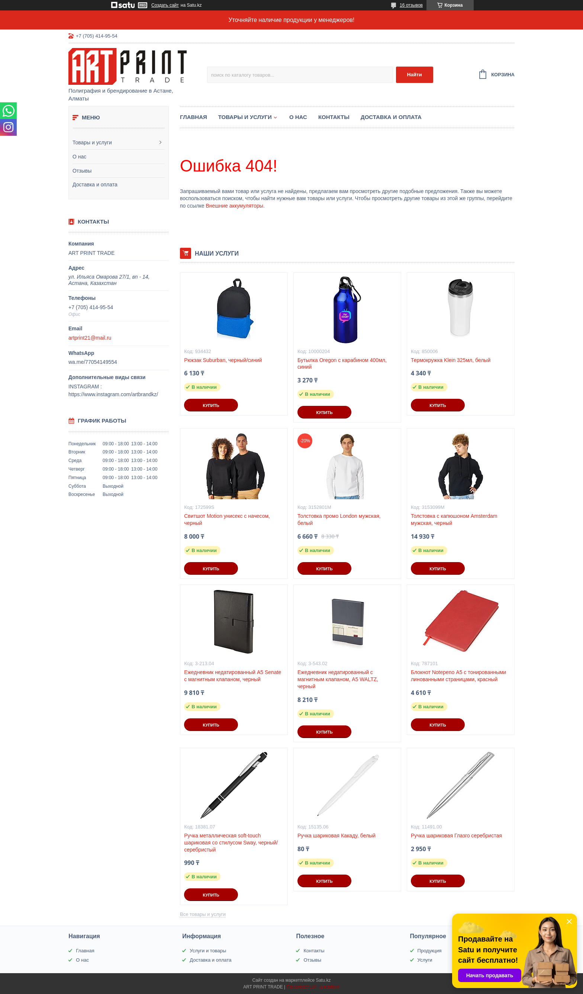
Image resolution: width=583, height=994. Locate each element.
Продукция (430, 950)
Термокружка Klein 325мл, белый (450, 360)
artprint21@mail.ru (89, 338)
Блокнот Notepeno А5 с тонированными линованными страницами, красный (458, 675)
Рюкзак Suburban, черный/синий (223, 360)
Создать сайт (165, 5)
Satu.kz (323, 980)
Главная (193, 117)
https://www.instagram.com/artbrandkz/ (113, 394)
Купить (211, 405)
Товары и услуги (92, 142)
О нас (79, 157)
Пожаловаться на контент (312, 987)
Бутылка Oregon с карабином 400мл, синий (342, 363)
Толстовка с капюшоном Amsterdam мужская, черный (454, 519)
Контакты (334, 117)
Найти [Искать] (414, 74)
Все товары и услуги (203, 914)
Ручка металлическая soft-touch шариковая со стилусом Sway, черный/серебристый (231, 843)
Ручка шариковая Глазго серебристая (456, 836)
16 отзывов (411, 5)
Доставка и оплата (95, 184)
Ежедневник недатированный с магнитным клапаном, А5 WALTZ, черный (337, 679)
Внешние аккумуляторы (234, 206)
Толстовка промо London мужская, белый (339, 519)
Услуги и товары (208, 950)
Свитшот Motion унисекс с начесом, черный (227, 519)
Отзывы (82, 171)
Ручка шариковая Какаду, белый (336, 836)
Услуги (425, 960)
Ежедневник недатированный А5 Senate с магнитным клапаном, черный (232, 675)
